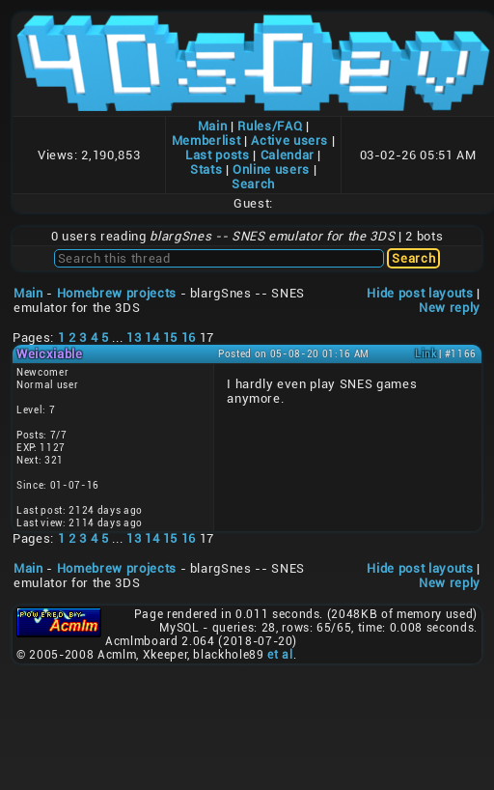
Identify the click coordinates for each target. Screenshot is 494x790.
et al (279, 655)
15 (170, 337)
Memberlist (206, 140)
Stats (206, 169)
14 (152, 337)
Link (426, 354)
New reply (449, 307)
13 (133, 337)
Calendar (288, 155)
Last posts (217, 155)
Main (213, 126)
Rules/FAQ (269, 126)
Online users (271, 169)
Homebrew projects (117, 293)
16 (188, 337)
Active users (289, 140)
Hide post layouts (420, 293)
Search (253, 184)
